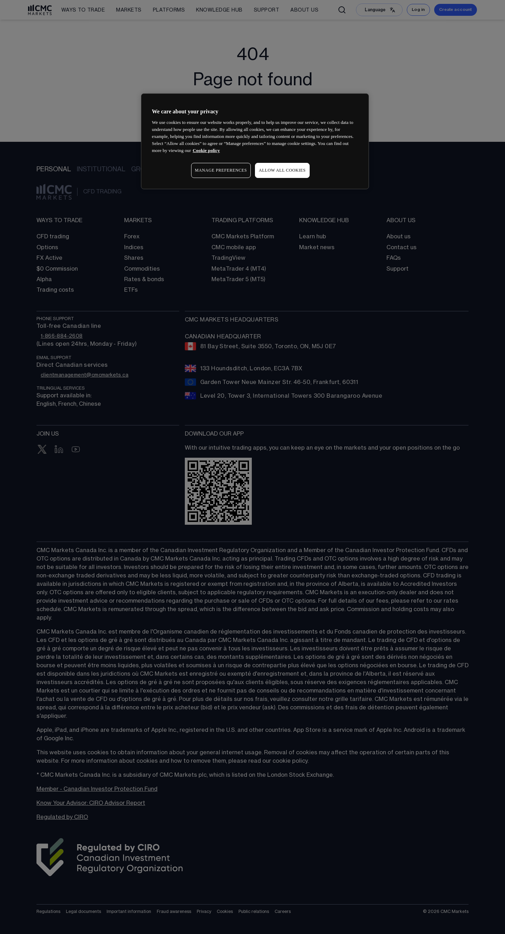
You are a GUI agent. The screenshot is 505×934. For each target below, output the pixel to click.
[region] (255, 141)
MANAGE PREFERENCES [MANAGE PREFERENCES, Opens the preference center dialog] (221, 170)
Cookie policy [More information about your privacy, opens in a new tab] (206, 150)
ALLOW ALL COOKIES (282, 170)
